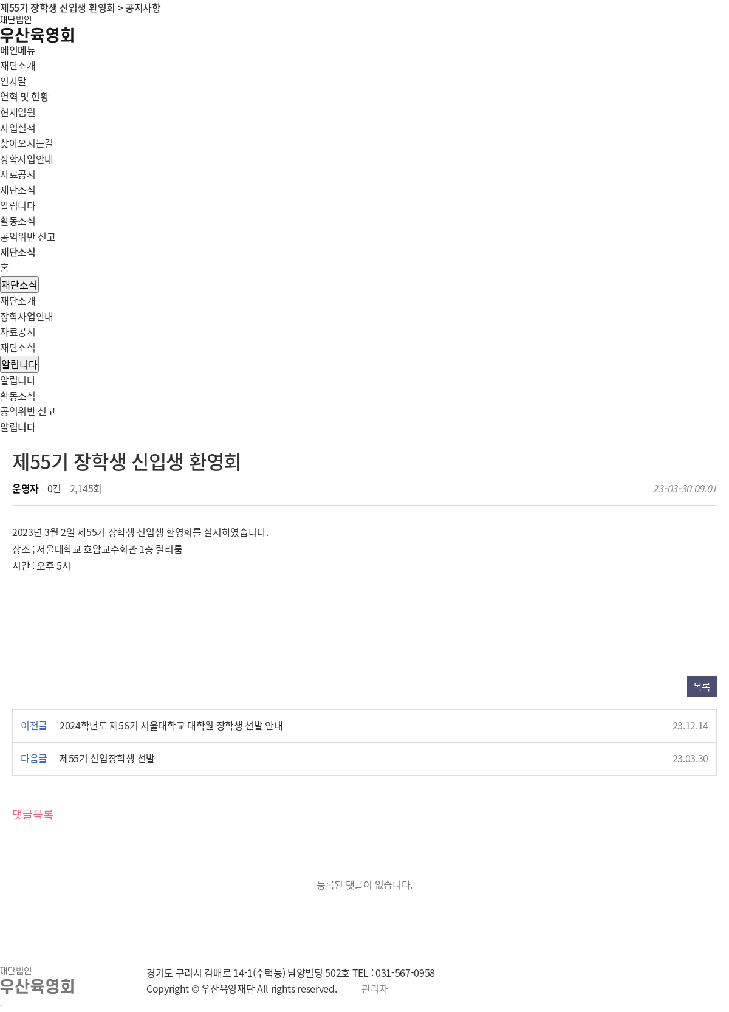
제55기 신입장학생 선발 (107, 758)
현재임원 (18, 112)
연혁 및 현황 (24, 96)
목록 (702, 686)
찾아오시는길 (26, 143)
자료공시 (18, 331)
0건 (54, 488)
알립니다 (18, 205)
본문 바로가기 (0, 0)
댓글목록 (32, 814)
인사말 (13, 81)
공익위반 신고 (28, 236)
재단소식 (19, 284)
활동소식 (18, 220)
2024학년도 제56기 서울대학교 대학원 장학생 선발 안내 (171, 725)
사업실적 (18, 127)
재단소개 (18, 300)
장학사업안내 (26, 316)
